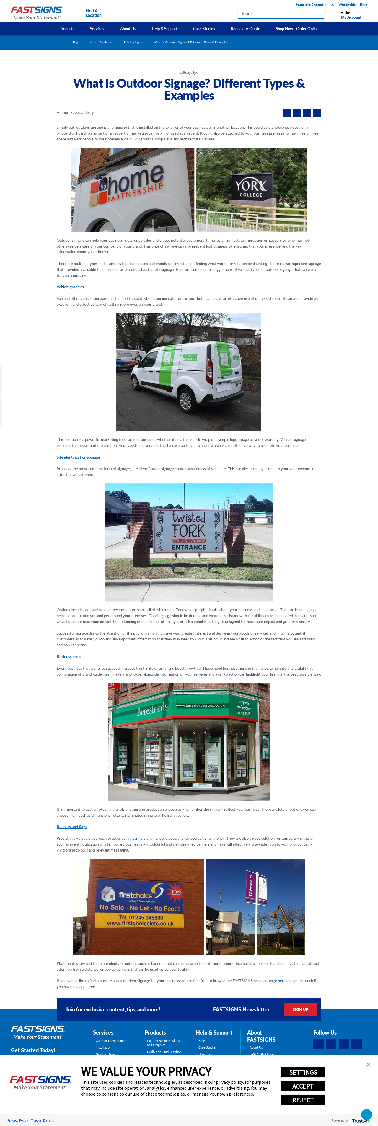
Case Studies (204, 28)
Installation (103, 1047)
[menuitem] (67, 28)
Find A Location (88, 12)
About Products (101, 42)
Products (66, 28)
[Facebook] (318, 1044)
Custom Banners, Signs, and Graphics (164, 1043)
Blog (363, 4)
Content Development (112, 1041)
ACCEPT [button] (303, 1086)
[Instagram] (344, 1044)
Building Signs (133, 42)
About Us (128, 28)
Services (97, 28)
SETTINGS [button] (303, 1072)
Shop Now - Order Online (297, 28)
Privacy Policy (17, 1120)
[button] (368, 1065)
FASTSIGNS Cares (262, 1054)
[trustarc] (361, 1120)
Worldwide (347, 4)
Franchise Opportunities (315, 4)
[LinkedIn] (331, 1044)
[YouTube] (356, 1044)
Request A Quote (245, 28)
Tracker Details (42, 1120)
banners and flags (146, 838)
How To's (205, 1054)
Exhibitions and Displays (164, 1052)
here (282, 980)
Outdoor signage (70, 240)
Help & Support (164, 28)
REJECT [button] (303, 1100)
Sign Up (301, 1009)
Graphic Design (107, 1054)
